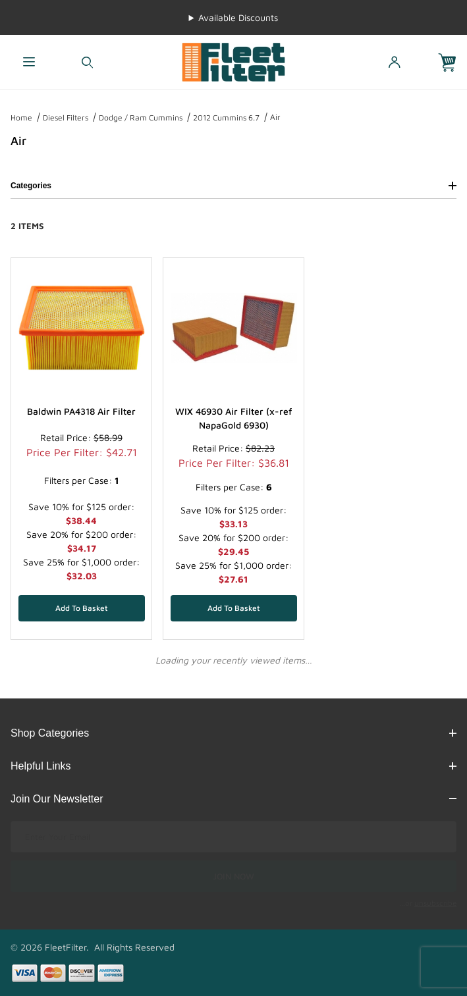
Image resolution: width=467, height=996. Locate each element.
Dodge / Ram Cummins (140, 117)
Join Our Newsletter (233, 798)
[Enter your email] (233, 836)
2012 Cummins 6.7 (226, 117)
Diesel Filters (65, 117)
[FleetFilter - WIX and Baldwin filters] (233, 60)
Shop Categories (233, 733)
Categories (233, 185)
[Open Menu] (29, 62)
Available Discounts (238, 17)
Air (275, 117)
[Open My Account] (394, 62)
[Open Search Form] (88, 62)
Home (21, 117)
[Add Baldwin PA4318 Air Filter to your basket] (81, 608)
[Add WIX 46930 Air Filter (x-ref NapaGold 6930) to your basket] (234, 608)
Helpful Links (233, 766)
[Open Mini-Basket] (452, 62)
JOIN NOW (233, 876)
